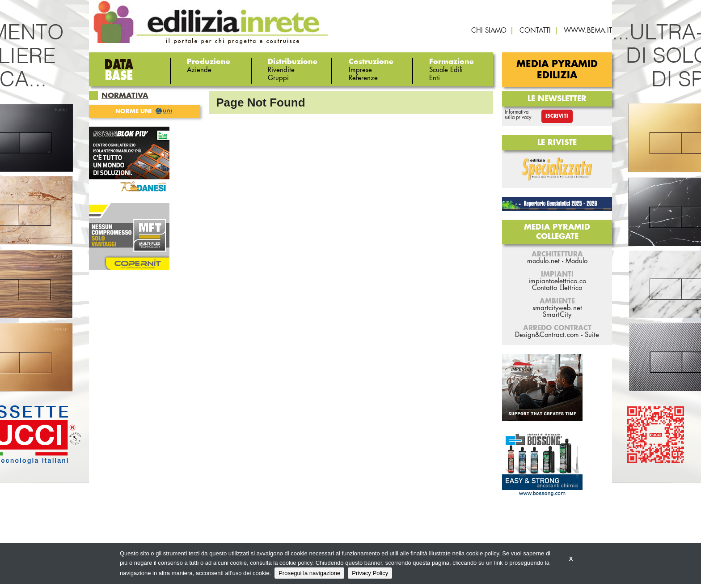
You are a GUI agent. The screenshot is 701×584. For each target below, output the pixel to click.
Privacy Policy (370, 573)
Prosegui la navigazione (309, 573)
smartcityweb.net (557, 308)
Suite (592, 335)
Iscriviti (556, 116)
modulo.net (543, 261)
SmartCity (557, 314)
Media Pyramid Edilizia (557, 70)
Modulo (576, 261)
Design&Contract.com (547, 335)
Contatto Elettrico (557, 288)
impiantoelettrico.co (557, 281)
